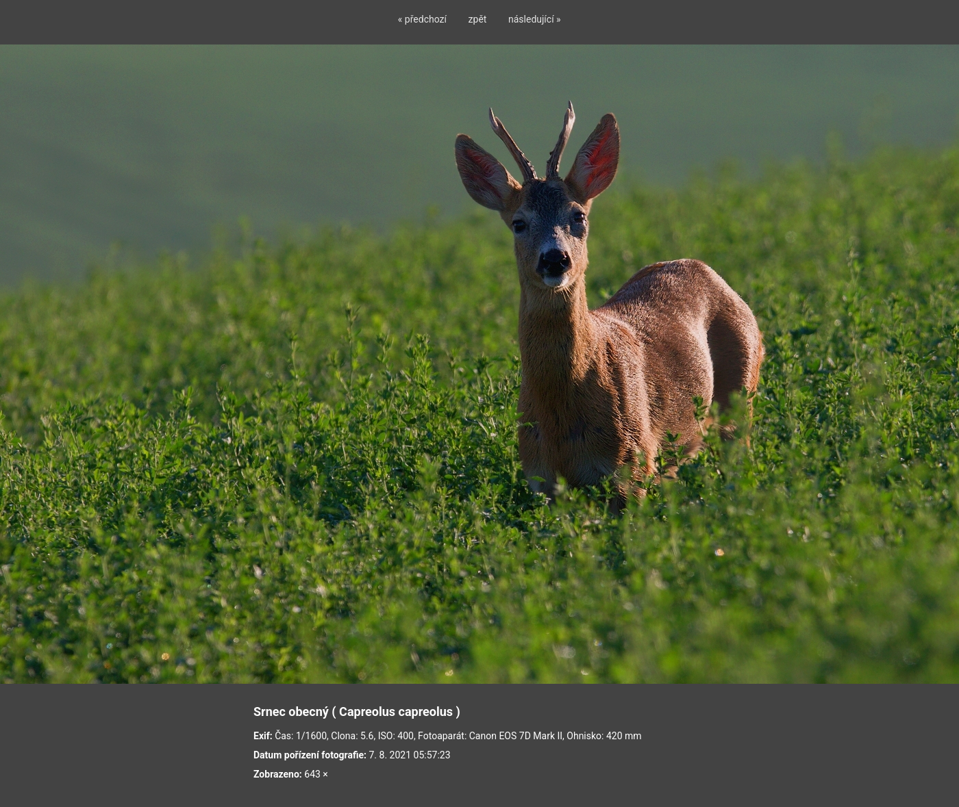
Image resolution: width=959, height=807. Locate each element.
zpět (478, 19)
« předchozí (422, 19)
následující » (534, 19)
